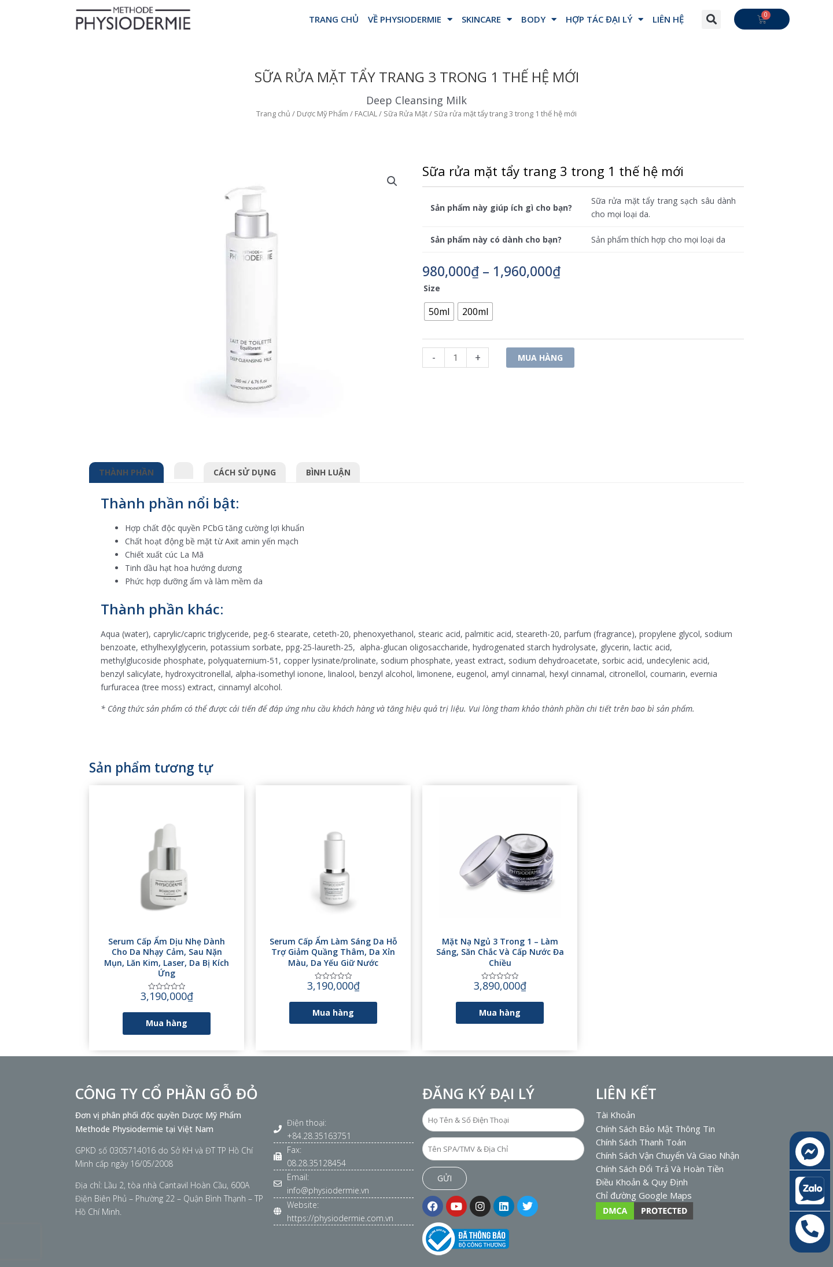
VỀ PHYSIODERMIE (410, 19)
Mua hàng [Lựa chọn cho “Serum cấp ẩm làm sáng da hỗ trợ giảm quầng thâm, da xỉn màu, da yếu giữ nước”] (333, 1012)
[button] (711, 19)
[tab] (184, 468)
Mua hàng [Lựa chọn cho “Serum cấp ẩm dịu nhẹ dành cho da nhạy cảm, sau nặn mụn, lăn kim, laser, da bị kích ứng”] (166, 1022)
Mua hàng (540, 357)
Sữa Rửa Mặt (405, 113)
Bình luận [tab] (328, 472)
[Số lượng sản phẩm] (455, 357)
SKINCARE (487, 19)
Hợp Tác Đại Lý (604, 19)
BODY (538, 19)
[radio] (439, 311)
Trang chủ (273, 113)
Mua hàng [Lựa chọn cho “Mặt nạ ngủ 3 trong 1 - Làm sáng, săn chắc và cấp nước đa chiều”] (500, 1012)
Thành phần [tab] (126, 472)
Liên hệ (668, 19)
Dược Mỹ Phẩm (322, 113)
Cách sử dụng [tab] (244, 472)
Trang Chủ (334, 19)
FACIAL (366, 113)
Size (431, 288)
